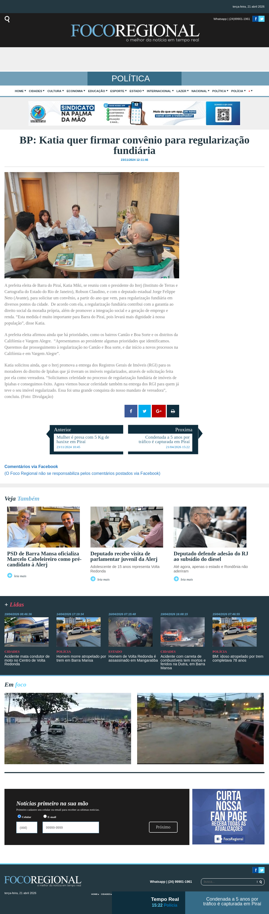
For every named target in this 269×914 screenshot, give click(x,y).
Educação (96, 91)
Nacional (199, 91)
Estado (136, 91)
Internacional (159, 91)
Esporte (117, 91)
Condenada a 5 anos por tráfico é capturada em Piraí (232, 901)
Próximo (163, 827)
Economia (75, 91)
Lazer (181, 91)
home (19, 91)
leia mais (20, 576)
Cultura (54, 91)
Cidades (35, 91)
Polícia (237, 91)
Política (219, 91)
